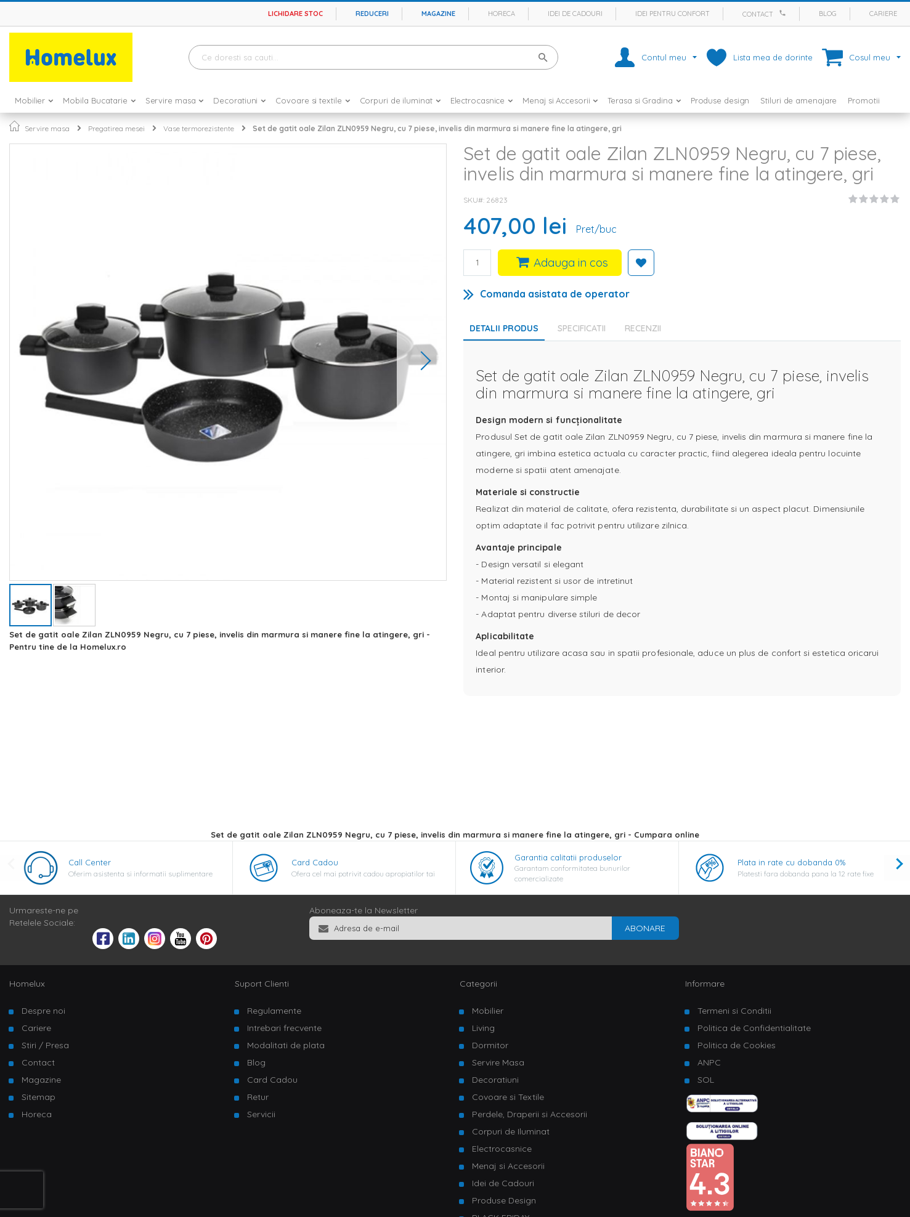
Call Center (89, 862)
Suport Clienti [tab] (262, 983)
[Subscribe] (645, 928)
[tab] (584, 328)
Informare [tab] (705, 983)
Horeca (501, 13)
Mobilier (487, 1010)
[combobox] (373, 57)
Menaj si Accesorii (508, 1165)
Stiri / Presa (45, 1045)
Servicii (261, 1114)
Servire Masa (498, 1062)
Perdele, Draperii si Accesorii (529, 1114)
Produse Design (504, 1200)
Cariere (883, 13)
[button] (421, 362)
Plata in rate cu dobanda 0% (791, 862)
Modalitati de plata (286, 1045)
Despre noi (43, 1010)
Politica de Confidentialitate (754, 1027)
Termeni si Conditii (734, 1010)
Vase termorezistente (198, 128)
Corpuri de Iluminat (511, 1131)
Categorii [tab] (478, 983)
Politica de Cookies (736, 1045)
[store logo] (70, 57)
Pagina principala (14, 126)
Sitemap (38, 1096)
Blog (828, 13)
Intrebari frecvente (284, 1027)
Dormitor (490, 1045)
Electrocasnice (502, 1148)
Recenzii (643, 328)
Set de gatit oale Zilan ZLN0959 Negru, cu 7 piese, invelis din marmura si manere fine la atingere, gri (437, 128)
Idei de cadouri (575, 13)
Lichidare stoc (295, 13)
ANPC (709, 1062)
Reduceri (372, 13)
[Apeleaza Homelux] (784, 13)
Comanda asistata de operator (555, 294)
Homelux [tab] (27, 983)
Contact (757, 14)
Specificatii (582, 328)
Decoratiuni (495, 1079)
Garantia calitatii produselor (568, 857)
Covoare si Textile (508, 1096)
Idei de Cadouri (503, 1183)
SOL (705, 1079)
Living (483, 1027)
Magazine (438, 13)
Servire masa (47, 128)
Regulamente (274, 1010)
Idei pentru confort (672, 13)
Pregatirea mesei (116, 128)
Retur (258, 1096)
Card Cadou (314, 862)
